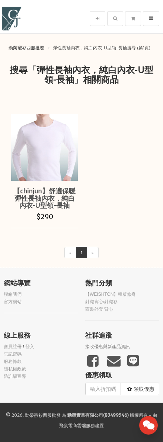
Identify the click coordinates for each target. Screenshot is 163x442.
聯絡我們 (13, 294)
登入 (29, 346)
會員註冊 (13, 346)
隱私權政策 (15, 368)
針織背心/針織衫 (101, 301)
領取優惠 (140, 389)
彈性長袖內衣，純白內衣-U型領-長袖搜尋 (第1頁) (101, 47)
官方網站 (13, 301)
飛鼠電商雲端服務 (77, 425)
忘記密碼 (13, 354)
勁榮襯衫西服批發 (26, 47)
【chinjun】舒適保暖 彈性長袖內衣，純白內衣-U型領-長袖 (44, 198)
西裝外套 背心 (99, 309)
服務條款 (13, 361)
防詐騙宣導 (15, 376)
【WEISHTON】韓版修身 (110, 294)
